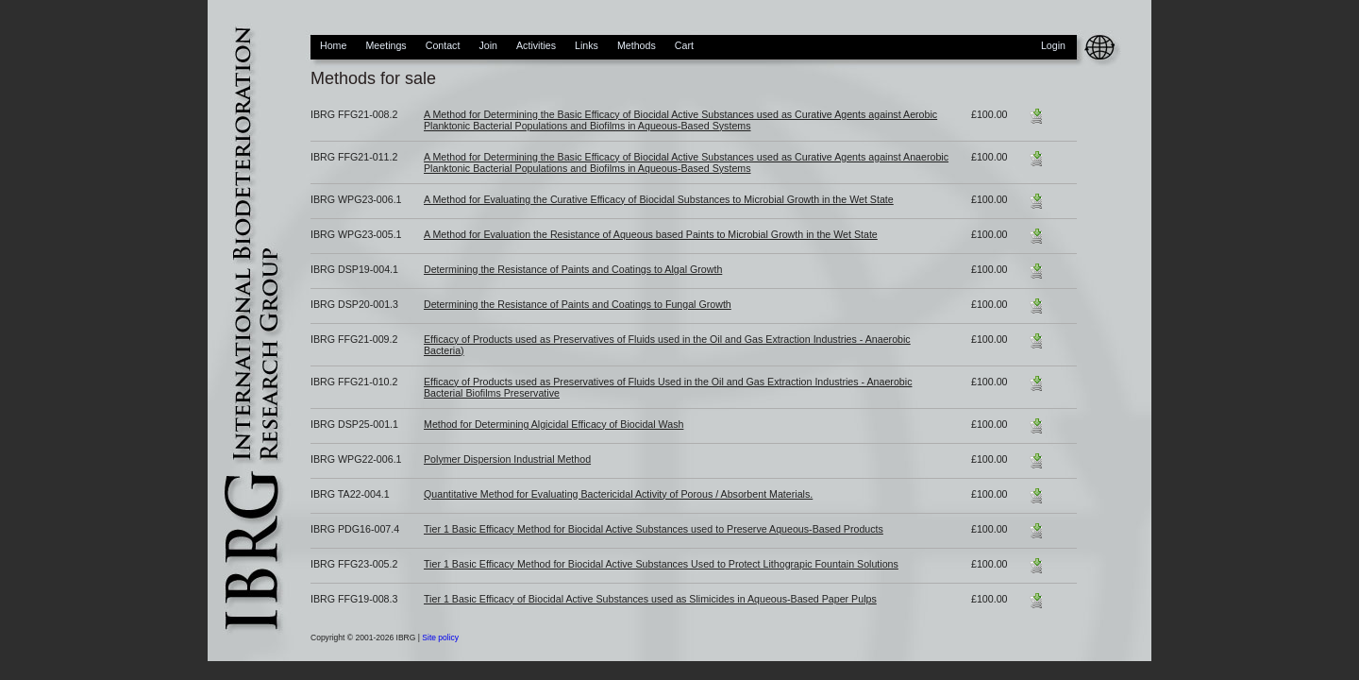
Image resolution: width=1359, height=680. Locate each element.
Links (586, 45)
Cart (684, 45)
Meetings (385, 45)
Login (1053, 45)
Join (487, 45)
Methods (636, 45)
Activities (536, 45)
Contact (443, 45)
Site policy (440, 637)
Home (333, 45)
